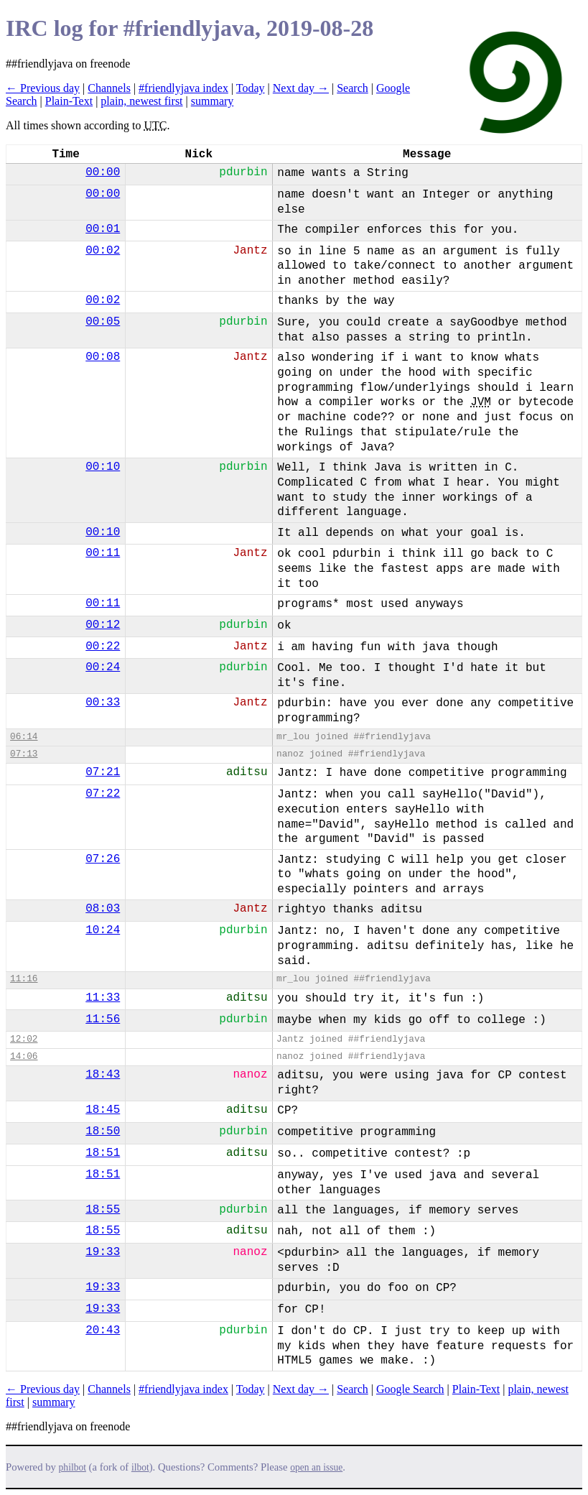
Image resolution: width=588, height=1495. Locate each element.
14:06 (23, 1056)
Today (250, 88)
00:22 (102, 646)
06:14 (23, 736)
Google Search (410, 1389)
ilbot (140, 1467)
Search (352, 88)
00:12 (102, 625)
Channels (109, 88)
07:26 (102, 859)
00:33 (102, 702)
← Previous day (43, 88)
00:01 (102, 229)
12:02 (23, 1039)
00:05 (102, 321)
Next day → (301, 88)
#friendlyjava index (183, 88)
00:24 (102, 667)
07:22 (102, 793)
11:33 (102, 997)
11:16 (23, 978)
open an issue (316, 1467)
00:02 (102, 250)
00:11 (102, 553)
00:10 (102, 466)
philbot (72, 1467)
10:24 (102, 930)
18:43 (102, 1074)
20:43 (102, 1330)
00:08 (102, 357)
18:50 (102, 1131)
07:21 (102, 772)
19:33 (102, 1252)
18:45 (102, 1109)
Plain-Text (69, 101)
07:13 (23, 754)
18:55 (102, 1209)
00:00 (102, 172)
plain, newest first (141, 101)
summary (212, 101)
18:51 (102, 1153)
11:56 (102, 1019)
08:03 (102, 908)
